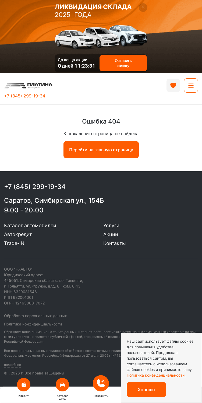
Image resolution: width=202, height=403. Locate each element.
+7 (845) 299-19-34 (24, 96)
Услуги (111, 225)
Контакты (114, 243)
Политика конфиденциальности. (156, 375)
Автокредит (18, 234)
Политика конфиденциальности (33, 324)
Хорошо (146, 389)
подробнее (12, 365)
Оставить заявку (123, 63)
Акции (110, 234)
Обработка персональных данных (35, 315)
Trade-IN (14, 243)
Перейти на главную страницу (101, 149)
